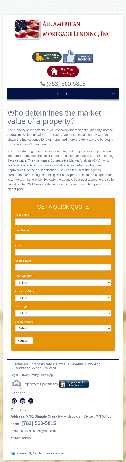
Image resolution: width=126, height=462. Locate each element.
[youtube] (22, 401)
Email (19, 245)
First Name (23, 215)
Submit (24, 340)
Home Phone (24, 260)
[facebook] (14, 401)
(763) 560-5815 (38, 423)
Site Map (47, 375)
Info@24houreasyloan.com (38, 431)
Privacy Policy (29, 375)
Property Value (25, 291)
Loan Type (22, 306)
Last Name (22, 230)
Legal (14, 375)
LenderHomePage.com (48, 453)
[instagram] (30, 401)
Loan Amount (24, 276)
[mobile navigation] (63, 94)
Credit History (25, 321)
